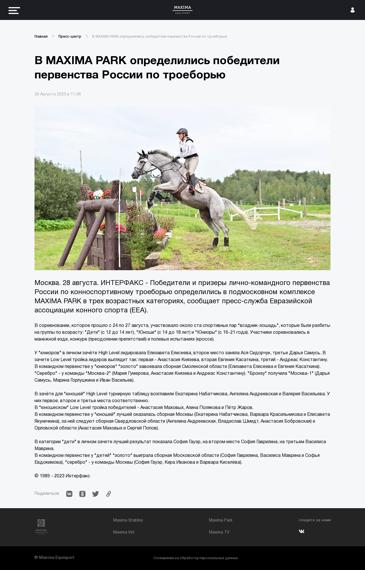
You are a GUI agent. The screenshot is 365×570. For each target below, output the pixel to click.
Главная (41, 36)
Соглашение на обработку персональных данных (195, 558)
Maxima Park (220, 520)
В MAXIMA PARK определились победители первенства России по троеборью (159, 36)
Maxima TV (219, 532)
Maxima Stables (128, 520)
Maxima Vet (124, 532)
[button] (69, 494)
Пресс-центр (69, 36)
